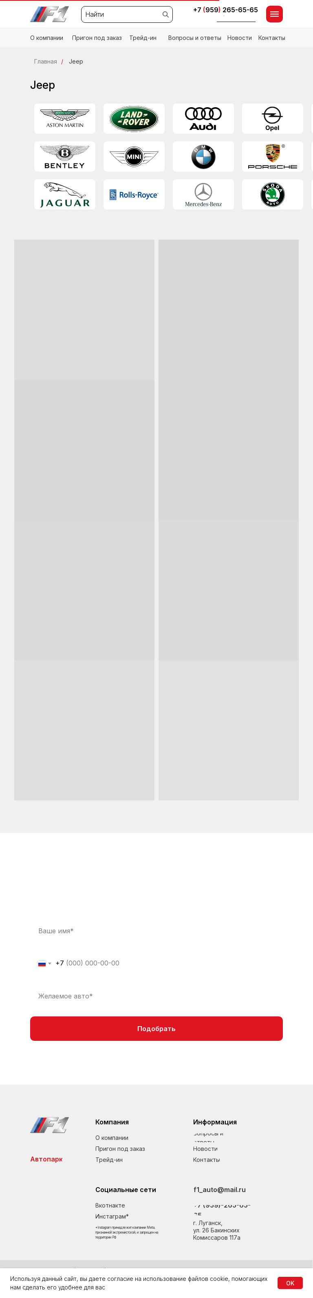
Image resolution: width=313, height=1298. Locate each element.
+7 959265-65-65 (225, 10)
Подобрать (156, 1029)
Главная (45, 61)
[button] (236, 17)
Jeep (76, 61)
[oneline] (156, 996)
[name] (156, 931)
